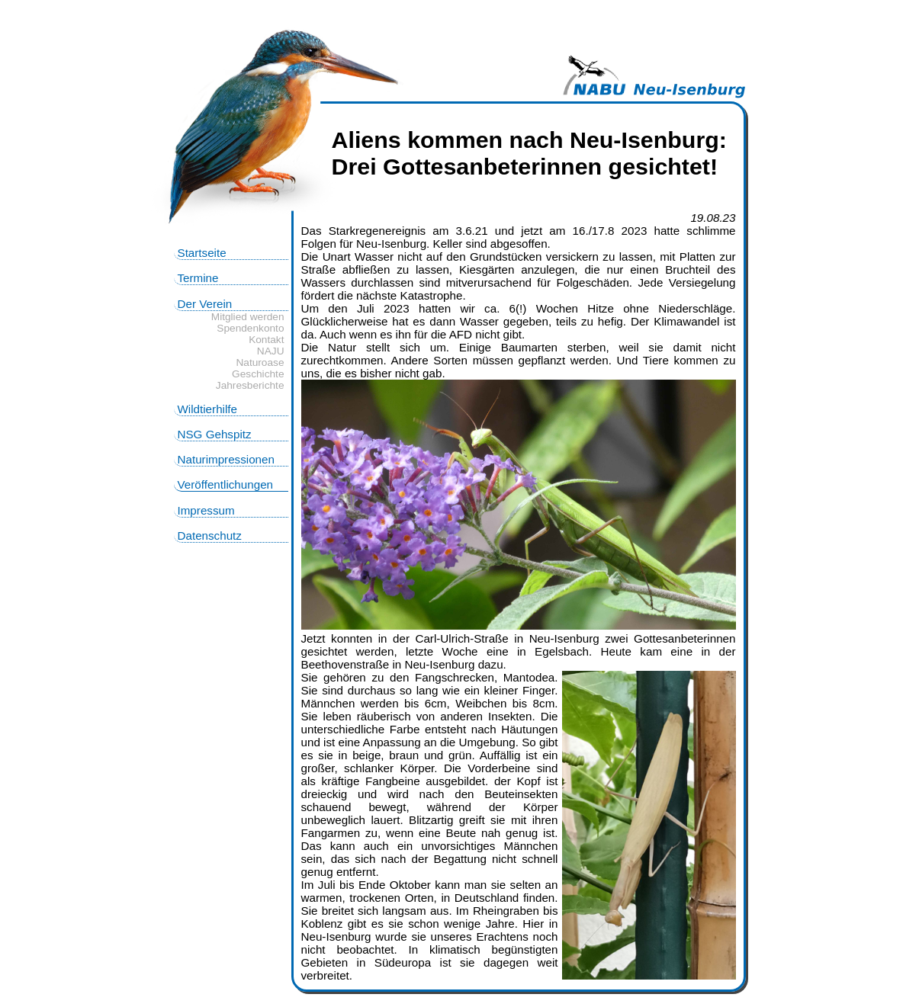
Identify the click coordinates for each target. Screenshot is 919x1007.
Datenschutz (210, 535)
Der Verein (205, 303)
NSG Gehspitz (215, 434)
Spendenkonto (250, 328)
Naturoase (260, 362)
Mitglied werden (247, 316)
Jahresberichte (250, 385)
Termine (198, 277)
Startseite (202, 252)
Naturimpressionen (226, 459)
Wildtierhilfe (208, 408)
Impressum (206, 510)
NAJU (270, 351)
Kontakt (266, 339)
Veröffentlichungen (226, 484)
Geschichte (258, 374)
